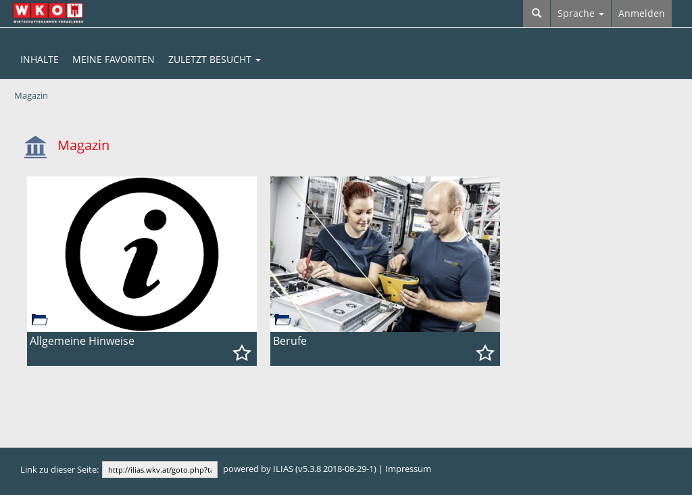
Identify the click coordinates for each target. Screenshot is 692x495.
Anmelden (641, 13)
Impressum (408, 469)
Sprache (581, 13)
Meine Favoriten (113, 59)
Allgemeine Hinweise (82, 340)
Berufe (290, 340)
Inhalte (39, 59)
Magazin (31, 95)
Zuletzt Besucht (214, 59)
